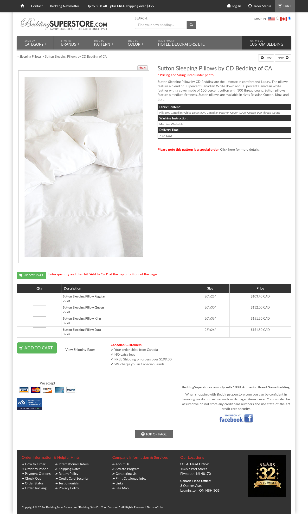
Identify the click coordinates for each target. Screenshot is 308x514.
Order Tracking (36, 488)
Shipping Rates (69, 469)
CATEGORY (36, 43)
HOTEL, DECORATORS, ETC (181, 43)
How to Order (35, 464)
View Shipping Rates (80, 349)
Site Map (122, 488)
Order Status (259, 6)
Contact (37, 6)
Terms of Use (155, 507)
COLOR (135, 43)
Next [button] (283, 58)
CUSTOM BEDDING (266, 43)
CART (284, 6)
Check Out (33, 478)
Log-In (234, 6)
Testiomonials (68, 483)
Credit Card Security (74, 478)
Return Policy (68, 473)
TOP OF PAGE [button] (154, 434)
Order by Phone (36, 469)
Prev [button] (266, 58)
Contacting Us (126, 473)
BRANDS (70, 43)
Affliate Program (128, 469)
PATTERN (103, 43)
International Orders (74, 464)
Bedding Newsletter (64, 6)
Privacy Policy (69, 488)
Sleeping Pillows (30, 56)
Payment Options (38, 473)
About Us (122, 464)
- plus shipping (120, 6)
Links (119, 483)
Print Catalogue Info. (131, 478)
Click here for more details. (240, 149)
